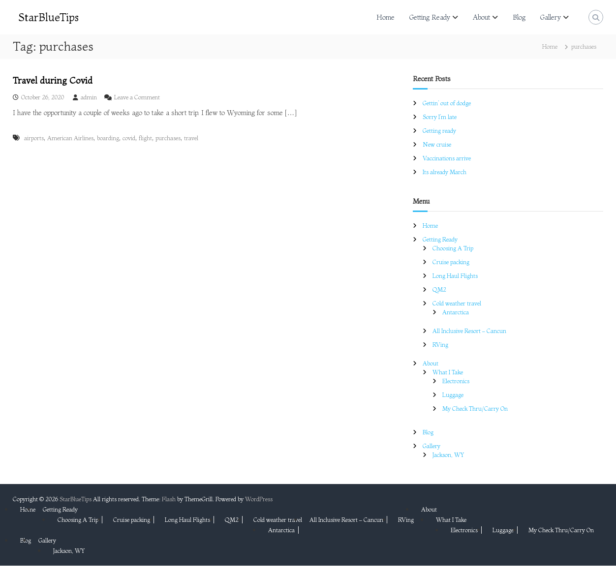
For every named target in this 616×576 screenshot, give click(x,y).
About (481, 17)
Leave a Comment (137, 97)
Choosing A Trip (452, 248)
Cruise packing (450, 262)
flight (145, 138)
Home (385, 17)
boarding (108, 138)
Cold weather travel (456, 303)
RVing (440, 344)
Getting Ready (429, 17)
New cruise (437, 144)
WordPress (259, 499)
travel (191, 138)
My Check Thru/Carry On (475, 408)
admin (89, 97)
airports (34, 138)
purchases (168, 138)
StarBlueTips (49, 17)
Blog (519, 17)
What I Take (447, 372)
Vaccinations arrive (447, 158)
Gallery (550, 17)
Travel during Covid (52, 80)
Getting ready (439, 130)
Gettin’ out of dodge (447, 103)
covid (129, 138)
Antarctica (455, 312)
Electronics (455, 381)
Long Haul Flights (455, 275)
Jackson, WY (448, 454)
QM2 (439, 289)
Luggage (452, 394)
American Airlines (70, 138)
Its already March (444, 172)
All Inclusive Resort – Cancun (469, 330)
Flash (169, 499)
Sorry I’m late (440, 117)
